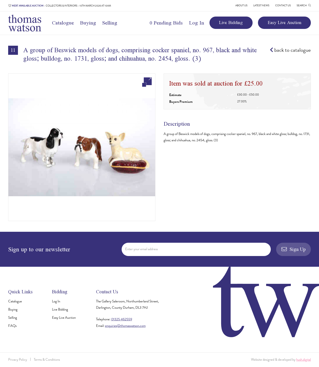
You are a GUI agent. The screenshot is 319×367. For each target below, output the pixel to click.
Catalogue (63, 22)
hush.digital (303, 359)
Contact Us (283, 5)
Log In (196, 22)
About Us (241, 5)
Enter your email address (141, 249)
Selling (109, 22)
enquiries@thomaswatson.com (125, 325)
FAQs (12, 325)
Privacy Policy (17, 359)
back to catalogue (290, 50)
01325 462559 (121, 319)
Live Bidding (231, 22)
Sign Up (293, 249)
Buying (88, 22)
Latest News (261, 5)
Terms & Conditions (47, 359)
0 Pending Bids (166, 22)
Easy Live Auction (284, 22)
